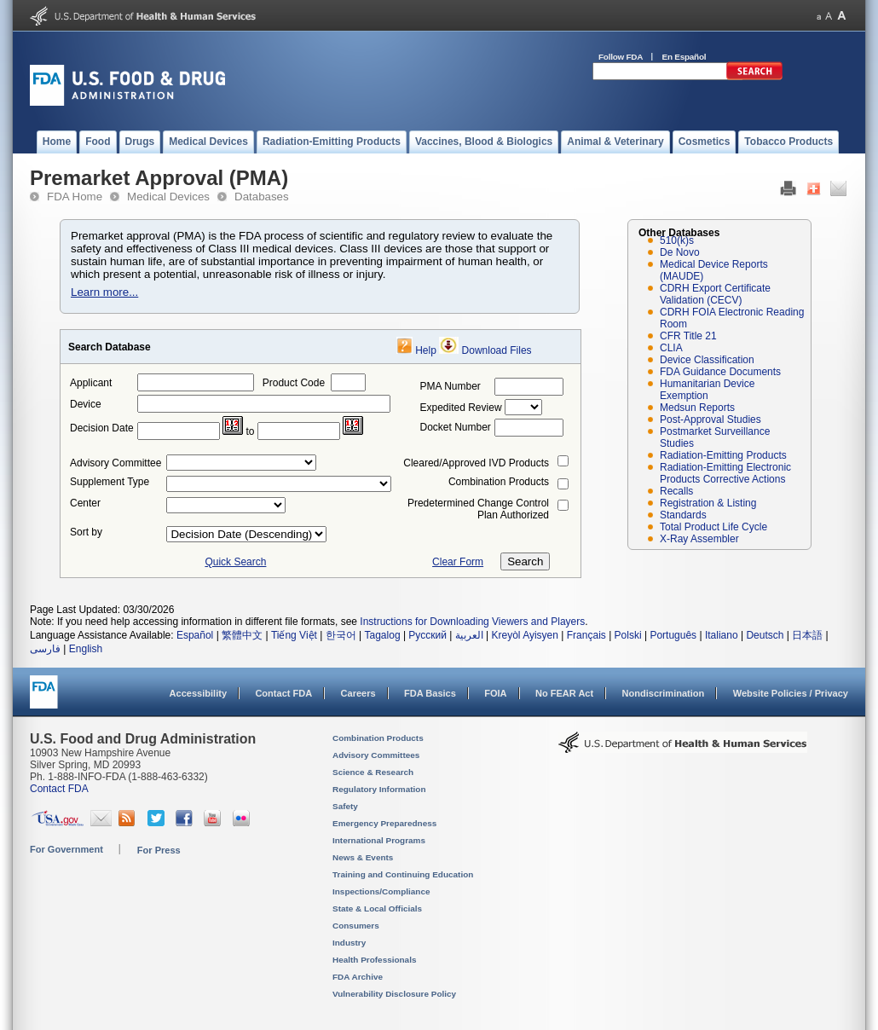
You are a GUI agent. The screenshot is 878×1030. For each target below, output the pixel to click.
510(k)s (677, 240)
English (85, 649)
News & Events (362, 857)
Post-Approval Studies (710, 419)
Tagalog (383, 635)
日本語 (807, 635)
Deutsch (764, 635)
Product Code (294, 383)
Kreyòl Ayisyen (524, 635)
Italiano (721, 635)
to (249, 431)
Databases (261, 196)
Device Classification (707, 360)
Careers (358, 693)
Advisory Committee (115, 463)
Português (673, 635)
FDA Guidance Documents (720, 372)
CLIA (671, 348)
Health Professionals (374, 959)
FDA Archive (357, 976)
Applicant (91, 383)
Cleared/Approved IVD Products (476, 463)
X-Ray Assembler (699, 539)
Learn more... (104, 292)
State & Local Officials (377, 908)
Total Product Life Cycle (713, 527)
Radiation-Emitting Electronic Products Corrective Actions (725, 473)
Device (85, 404)
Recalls (676, 491)
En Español (684, 56)
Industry (349, 942)
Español (194, 635)
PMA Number (450, 386)
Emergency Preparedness (384, 823)
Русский (427, 635)
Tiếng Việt (294, 635)
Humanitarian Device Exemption (707, 390)
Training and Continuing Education (402, 874)
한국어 (341, 635)
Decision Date (102, 428)
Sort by (86, 532)
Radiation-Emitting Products (723, 455)
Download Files (497, 350)
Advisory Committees (375, 755)
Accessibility (198, 693)
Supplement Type (109, 482)
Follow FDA (620, 56)
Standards (683, 515)
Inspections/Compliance (381, 891)
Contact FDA (283, 693)
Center (85, 503)
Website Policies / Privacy (790, 693)
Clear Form (457, 562)
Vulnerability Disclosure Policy (394, 993)
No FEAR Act (564, 693)
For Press (159, 850)
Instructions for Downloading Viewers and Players (472, 622)
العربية (469, 635)
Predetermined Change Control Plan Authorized (478, 509)
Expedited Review (461, 408)
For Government (66, 849)
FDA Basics (430, 693)
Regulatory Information (379, 789)
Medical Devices (168, 196)
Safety (345, 806)
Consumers (355, 925)
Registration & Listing (708, 503)
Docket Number (455, 427)
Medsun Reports (697, 408)
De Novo (680, 252)
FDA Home (74, 196)
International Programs (378, 840)
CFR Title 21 (688, 336)
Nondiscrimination (663, 693)
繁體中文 (242, 635)
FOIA (495, 693)
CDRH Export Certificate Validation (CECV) (715, 294)
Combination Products (498, 482)
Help (425, 350)
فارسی (45, 649)
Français (586, 635)
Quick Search (235, 562)
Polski (628, 635)
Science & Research (372, 772)
